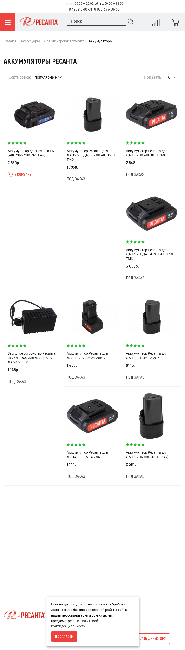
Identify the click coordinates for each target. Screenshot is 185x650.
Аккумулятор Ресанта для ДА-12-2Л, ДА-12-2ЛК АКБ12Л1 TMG (91, 155)
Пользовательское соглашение (28, 594)
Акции (70, 545)
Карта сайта (75, 561)
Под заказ (76, 178)
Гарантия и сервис (18, 577)
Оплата (9, 569)
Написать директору (148, 638)
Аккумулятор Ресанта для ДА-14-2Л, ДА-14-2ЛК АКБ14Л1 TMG (150, 254)
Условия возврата (18, 545)
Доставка (11, 561)
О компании (13, 553)
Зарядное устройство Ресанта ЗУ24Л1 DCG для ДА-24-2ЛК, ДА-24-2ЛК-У (31, 358)
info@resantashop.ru (143, 571)
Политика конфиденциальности (29, 586)
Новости (72, 553)
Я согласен (64, 636)
